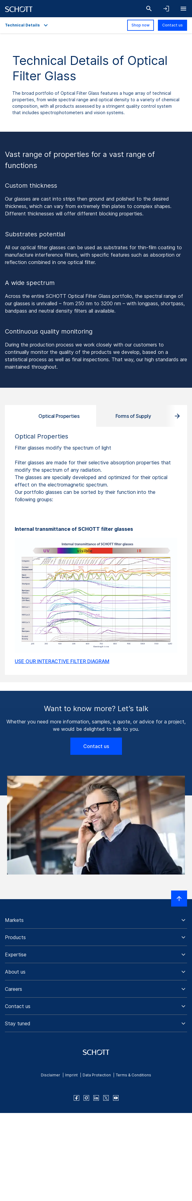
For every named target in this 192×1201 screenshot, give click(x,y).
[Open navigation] (183, 8)
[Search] (149, 8)
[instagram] (86, 1098)
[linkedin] (96, 1098)
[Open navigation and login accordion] (166, 8)
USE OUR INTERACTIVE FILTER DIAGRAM (62, 661)
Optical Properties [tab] (58, 416)
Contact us (172, 25)
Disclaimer (50, 1075)
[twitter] (106, 1098)
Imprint (71, 1075)
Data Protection (97, 1075)
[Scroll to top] (179, 899)
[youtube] (116, 1098)
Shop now (140, 25)
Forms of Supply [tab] (133, 416)
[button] (96, 920)
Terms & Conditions (133, 1075)
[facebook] (76, 1098)
